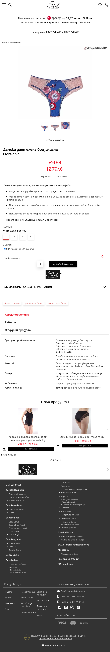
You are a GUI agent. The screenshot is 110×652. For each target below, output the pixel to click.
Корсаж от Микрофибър (73, 504)
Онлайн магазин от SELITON (55, 649)
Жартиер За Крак (70, 514)
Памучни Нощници (17, 494)
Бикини (13, 567)
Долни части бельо (17, 564)
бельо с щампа (12, 303)
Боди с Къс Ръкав (17, 525)
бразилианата (41, 196)
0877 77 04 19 (77, 596)
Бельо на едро (28, 611)
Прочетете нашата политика (55, 638)
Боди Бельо (14, 521)
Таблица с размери (16, 230)
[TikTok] (79, 607)
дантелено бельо (34, 303)
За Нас (8, 597)
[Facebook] (60, 607)
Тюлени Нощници (16, 500)
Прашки (66, 482)
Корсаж (64, 496)
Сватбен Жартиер (71, 524)
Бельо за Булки (69, 522)
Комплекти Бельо (69, 492)
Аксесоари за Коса (69, 554)
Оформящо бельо (68, 527)
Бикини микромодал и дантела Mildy (82, 436)
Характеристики (17, 314)
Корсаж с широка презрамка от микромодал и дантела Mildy (28, 438)
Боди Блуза (14, 531)
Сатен (12, 512)
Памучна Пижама (16, 509)
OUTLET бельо (13, 484)
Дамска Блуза (15, 550)
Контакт (10, 603)
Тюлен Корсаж (68, 502)
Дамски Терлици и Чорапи (72, 536)
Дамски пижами (14, 505)
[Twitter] (66, 607)
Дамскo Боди (12, 517)
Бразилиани (15, 569)
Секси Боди (14, 534)
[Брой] (40, 264)
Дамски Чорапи (66, 532)
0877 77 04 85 (77, 601)
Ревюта (10, 322)
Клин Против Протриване (74, 489)
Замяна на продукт (42, 593)
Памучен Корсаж (70, 499)
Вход (7, 609)
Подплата (65, 486)
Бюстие (65, 507)
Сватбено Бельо (68, 518)
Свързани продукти (19, 330)
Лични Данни (27, 597)
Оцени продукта (56, 140)
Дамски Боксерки (18, 572)
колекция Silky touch (68, 558)
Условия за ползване (26, 604)
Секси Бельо (12, 554)
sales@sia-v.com (76, 590)
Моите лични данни (55, 643)
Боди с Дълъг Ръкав (18, 528)
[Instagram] (72, 607)
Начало (4, 42)
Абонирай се (9, 454)
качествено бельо (57, 303)
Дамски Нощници (15, 489)
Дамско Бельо (15, 42)
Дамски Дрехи (13, 539)
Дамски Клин (14, 543)
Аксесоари (63, 549)
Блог (39, 614)
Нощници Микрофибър (19, 497)
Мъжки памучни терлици (72, 539)
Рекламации (43, 600)
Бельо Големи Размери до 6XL (73, 544)
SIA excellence (65, 564)
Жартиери (66, 511)
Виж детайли (31, 448)
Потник (12, 546)
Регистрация (28, 591)
